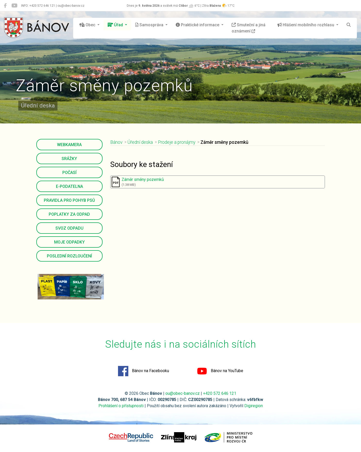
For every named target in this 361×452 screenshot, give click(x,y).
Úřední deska (140, 142)
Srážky (69, 158)
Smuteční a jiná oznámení (248, 28)
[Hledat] (348, 25)
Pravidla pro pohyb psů (69, 200)
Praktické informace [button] (198, 24)
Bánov (116, 142)
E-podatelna (69, 186)
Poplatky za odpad (69, 214)
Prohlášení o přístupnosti (121, 405)
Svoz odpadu (69, 228)
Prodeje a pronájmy (176, 142)
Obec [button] (87, 24)
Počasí (69, 172)
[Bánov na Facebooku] (5, 6)
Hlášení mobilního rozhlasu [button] (306, 24)
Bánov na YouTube (220, 371)
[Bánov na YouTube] (14, 6)
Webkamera (69, 144)
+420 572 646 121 (219, 393)
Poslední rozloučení (69, 256)
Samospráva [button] (149, 24)
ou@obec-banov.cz (182, 393)
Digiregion (253, 405)
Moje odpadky (69, 242)
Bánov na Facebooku (143, 371)
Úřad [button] (116, 24)
